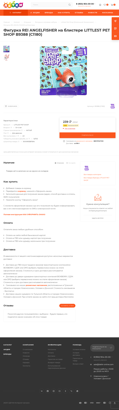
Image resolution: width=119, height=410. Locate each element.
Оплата (51, 353)
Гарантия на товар (55, 359)
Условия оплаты (79, 349)
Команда (26, 356)
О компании (28, 349)
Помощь (77, 345)
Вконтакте (41, 391)
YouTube (59, 391)
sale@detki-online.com (104, 364)
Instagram (53, 391)
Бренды (7, 354)
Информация (54, 345)
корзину (22, 191)
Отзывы (26, 359)
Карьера (26, 362)
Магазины (52, 349)
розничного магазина (84, 141)
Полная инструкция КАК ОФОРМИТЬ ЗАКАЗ (24, 214)
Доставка (51, 356)
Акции (6, 349)
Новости (26, 353)
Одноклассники (65, 391)
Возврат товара (54, 362)
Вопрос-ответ (78, 364)
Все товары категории (92, 174)
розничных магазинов (36, 285)
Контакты (26, 366)
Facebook (47, 391)
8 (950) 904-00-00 (85, 4)
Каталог (7, 345)
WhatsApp (77, 391)
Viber (71, 391)
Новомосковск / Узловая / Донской (102, 377)
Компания (28, 345)
